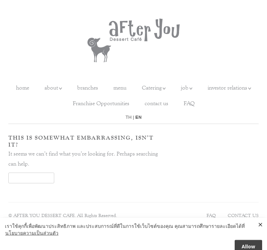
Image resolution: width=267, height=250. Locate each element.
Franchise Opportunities (101, 103)
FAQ (189, 103)
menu (120, 87)
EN (138, 117)
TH (128, 117)
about (51, 87)
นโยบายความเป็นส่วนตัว (31, 236)
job (184, 87)
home (22, 87)
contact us (156, 103)
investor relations (227, 87)
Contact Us (243, 215)
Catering (152, 87)
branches (87, 87)
